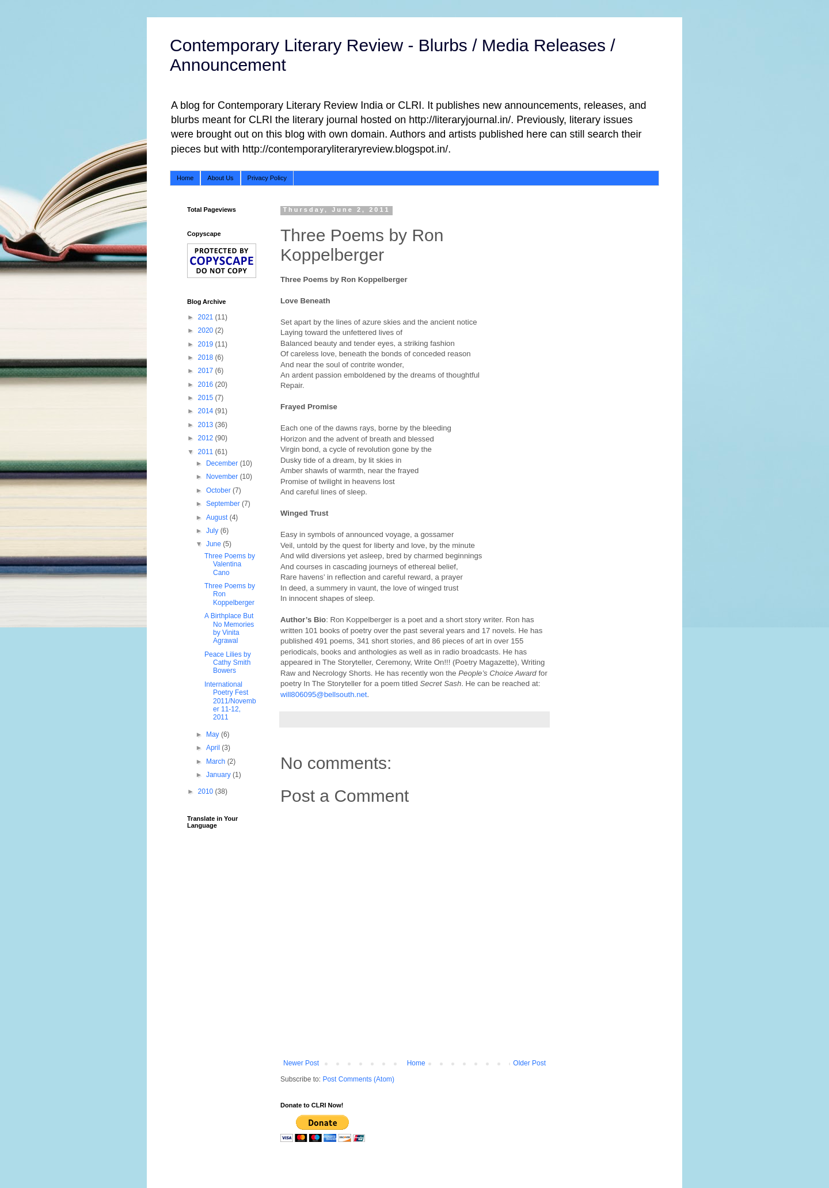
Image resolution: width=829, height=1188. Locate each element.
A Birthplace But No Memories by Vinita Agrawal (229, 628)
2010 (206, 791)
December (223, 463)
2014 (206, 411)
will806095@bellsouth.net (323, 694)
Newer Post (301, 1063)
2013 (206, 425)
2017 (206, 371)
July (213, 531)
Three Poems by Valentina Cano (229, 564)
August (218, 517)
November (223, 477)
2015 (206, 398)
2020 (206, 330)
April (214, 748)
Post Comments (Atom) (358, 1079)
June (214, 544)
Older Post (529, 1063)
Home (185, 177)
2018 (206, 357)
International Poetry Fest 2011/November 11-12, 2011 (230, 701)
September (224, 504)
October (219, 490)
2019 (206, 344)
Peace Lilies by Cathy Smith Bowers (227, 662)
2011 (206, 452)
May (213, 734)
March (216, 761)
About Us (220, 177)
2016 (206, 384)
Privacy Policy (267, 177)
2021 (206, 317)
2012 (206, 438)
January (219, 775)
